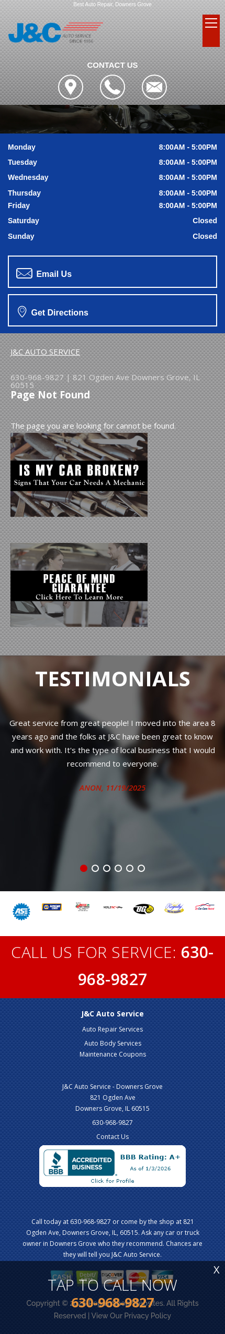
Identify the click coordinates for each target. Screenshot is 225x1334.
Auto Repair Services (112, 1029)
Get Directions (53, 311)
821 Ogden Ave (101, 377)
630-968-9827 (37, 377)
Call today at (50, 1221)
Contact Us (112, 1136)
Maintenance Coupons (113, 1054)
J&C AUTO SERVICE (45, 351)
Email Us (44, 273)
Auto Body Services (112, 1043)
